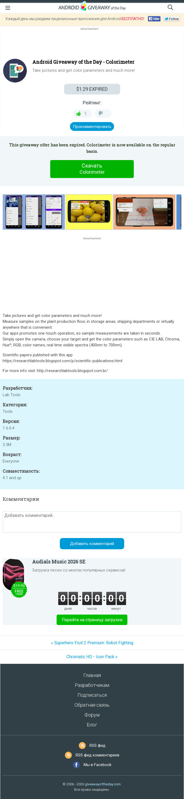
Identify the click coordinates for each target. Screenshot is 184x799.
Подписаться (92, 695)
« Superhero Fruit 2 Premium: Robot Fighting (92, 642)
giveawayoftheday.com (103, 784)
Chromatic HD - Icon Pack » (92, 656)
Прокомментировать (92, 126)
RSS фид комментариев (97, 755)
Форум (92, 715)
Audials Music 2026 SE (58, 561)
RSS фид (97, 745)
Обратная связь (92, 705)
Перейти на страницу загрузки (92, 619)
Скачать (92, 168)
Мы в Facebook (97, 764)
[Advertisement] (92, 44)
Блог (92, 725)
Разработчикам (92, 685)
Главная (92, 675)
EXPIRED (92, 89)
